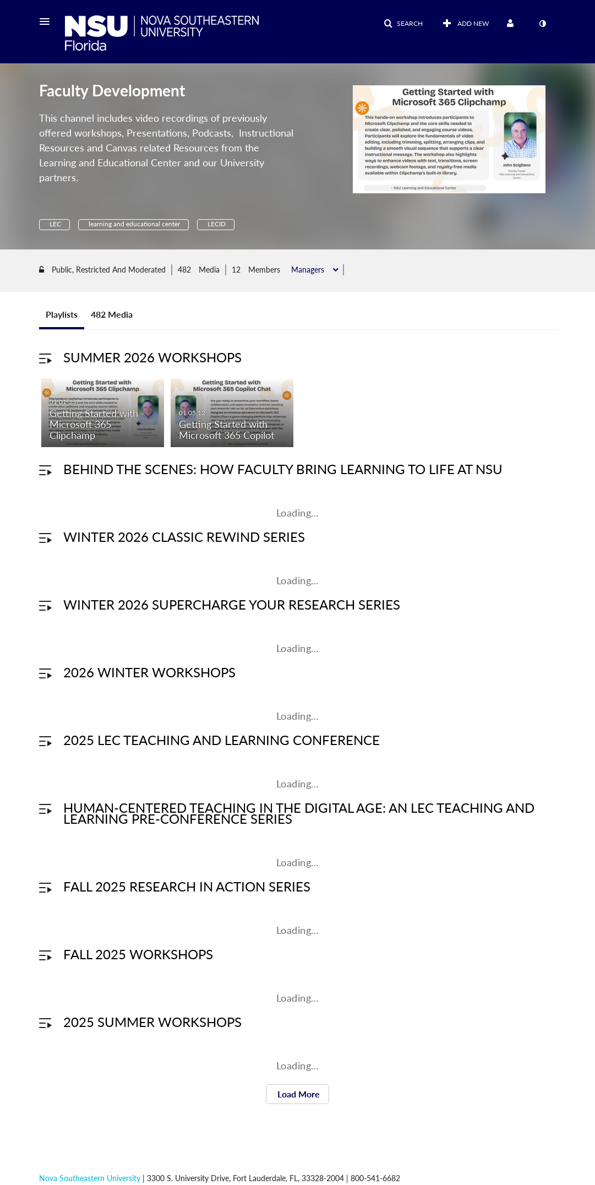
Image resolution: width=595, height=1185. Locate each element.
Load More (297, 1095)
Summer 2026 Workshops (152, 359)
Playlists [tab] (62, 316)
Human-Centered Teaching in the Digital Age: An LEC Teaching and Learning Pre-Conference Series (298, 814)
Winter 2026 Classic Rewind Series (184, 538)
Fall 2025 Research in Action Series (186, 888)
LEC (54, 224)
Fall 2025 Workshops (138, 956)
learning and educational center (133, 224)
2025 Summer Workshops (152, 1023)
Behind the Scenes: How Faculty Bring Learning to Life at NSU (283, 471)
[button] (48, 21)
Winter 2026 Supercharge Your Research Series (231, 606)
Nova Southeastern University (89, 1178)
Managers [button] (308, 271)
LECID (216, 224)
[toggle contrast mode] (542, 24)
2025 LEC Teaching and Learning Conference (221, 741)
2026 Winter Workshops (149, 674)
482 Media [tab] (112, 316)
